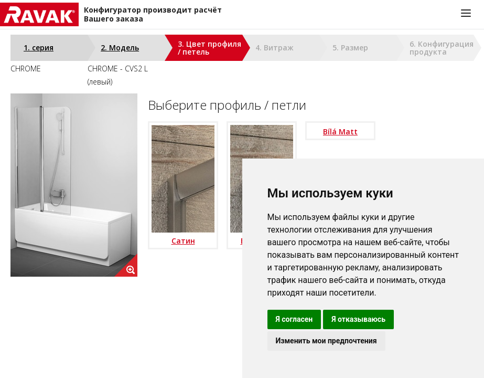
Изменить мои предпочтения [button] (326, 341)
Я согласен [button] (294, 319)
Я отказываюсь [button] (358, 319)
